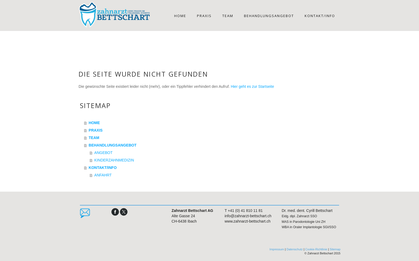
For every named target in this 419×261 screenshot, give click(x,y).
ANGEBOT (103, 153)
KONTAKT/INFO (320, 15)
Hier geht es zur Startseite (252, 86)
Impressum (277, 249)
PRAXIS (204, 15)
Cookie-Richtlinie (316, 249)
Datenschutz (294, 249)
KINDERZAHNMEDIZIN (114, 160)
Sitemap (335, 249)
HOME (180, 15)
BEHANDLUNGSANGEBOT (269, 15)
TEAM (227, 15)
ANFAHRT (103, 175)
